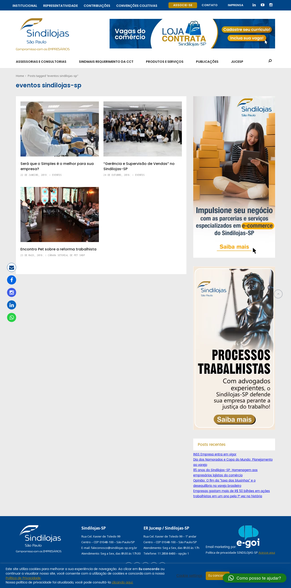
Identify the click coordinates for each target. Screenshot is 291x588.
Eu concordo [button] (217, 575)
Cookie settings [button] (189, 576)
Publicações (207, 61)
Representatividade (60, 5)
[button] (254, 578)
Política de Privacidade (23, 578)
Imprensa (235, 5)
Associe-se (182, 5)
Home (20, 76)
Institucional (25, 5)
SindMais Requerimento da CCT (106, 61)
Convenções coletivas (136, 5)
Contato (210, 5)
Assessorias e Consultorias (41, 61)
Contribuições (97, 5)
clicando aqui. (122, 582)
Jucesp (237, 61)
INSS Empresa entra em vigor (214, 454)
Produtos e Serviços (164, 61)
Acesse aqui (266, 552)
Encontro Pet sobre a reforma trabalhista (58, 249)
